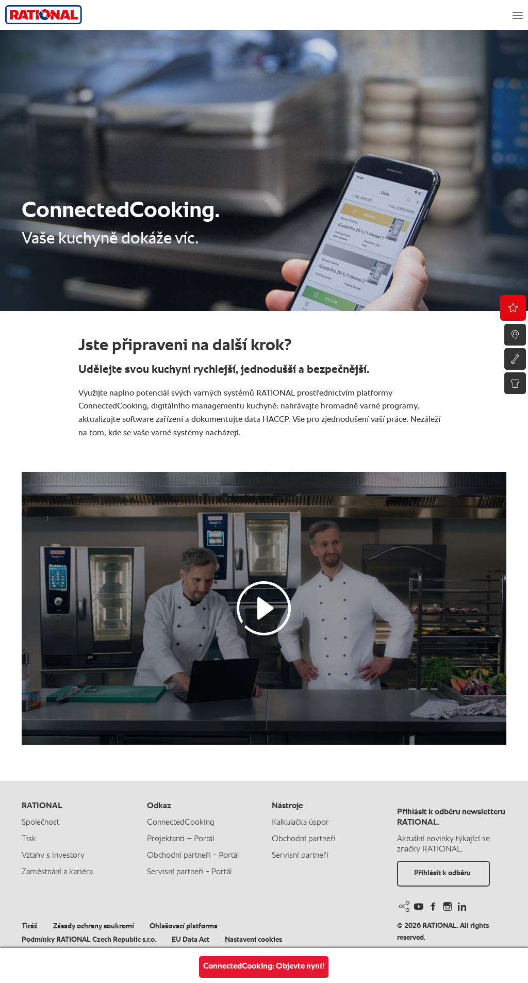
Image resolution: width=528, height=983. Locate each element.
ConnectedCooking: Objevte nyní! (263, 966)
